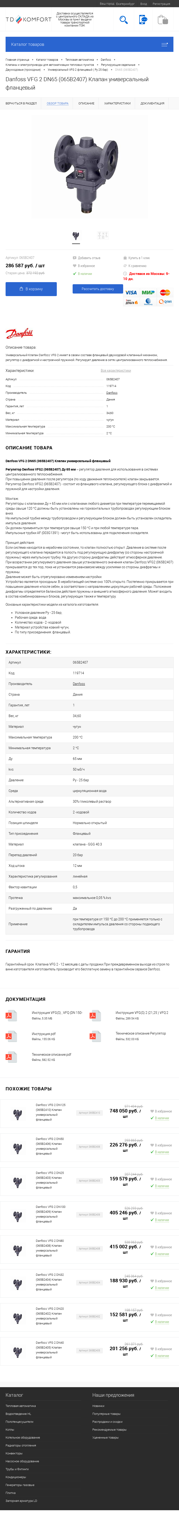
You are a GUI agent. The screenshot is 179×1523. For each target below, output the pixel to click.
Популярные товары (106, 1414)
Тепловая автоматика (21, 1406)
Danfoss (112, 392)
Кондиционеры (16, 1477)
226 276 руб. (126, 1147)
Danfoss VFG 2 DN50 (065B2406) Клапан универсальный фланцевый (50, 1146)
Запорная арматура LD (21, 1501)
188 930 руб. (126, 1283)
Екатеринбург (125, 4)
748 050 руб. (126, 1113)
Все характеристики (116, 370)
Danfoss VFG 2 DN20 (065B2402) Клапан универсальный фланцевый (50, 1316)
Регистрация (161, 4)
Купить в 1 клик (136, 257)
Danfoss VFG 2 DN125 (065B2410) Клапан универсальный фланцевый (50, 1112)
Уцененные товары (105, 1437)
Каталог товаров (89, 44)
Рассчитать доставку (98, 289)
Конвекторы (14, 1453)
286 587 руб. (39, 269)
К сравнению (134, 265)
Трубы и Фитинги (17, 1469)
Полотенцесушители (19, 1421)
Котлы (10, 1429)
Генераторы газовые (20, 1485)
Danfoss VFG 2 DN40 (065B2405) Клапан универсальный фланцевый (50, 1350)
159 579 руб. (126, 1181)
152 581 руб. (126, 1317)
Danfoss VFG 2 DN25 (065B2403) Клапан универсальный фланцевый (50, 1180)
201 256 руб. (126, 1351)
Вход (143, 4)
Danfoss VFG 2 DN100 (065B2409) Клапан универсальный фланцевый (50, 1214)
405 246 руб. (126, 1215)
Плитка (11, 1493)
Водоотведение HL (18, 1414)
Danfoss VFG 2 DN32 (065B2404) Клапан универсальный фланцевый (50, 1282)
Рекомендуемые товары (109, 1429)
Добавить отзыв (86, 257)
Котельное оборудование (23, 1437)
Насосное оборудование (22, 1461)
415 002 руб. (126, 1249)
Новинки (98, 1406)
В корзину (31, 289)
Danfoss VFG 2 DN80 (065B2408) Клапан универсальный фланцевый (50, 1248)
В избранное (84, 265)
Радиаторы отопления (21, 1445)
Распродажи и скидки (107, 1421)
